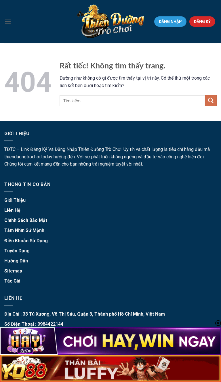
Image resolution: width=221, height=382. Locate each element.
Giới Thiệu (15, 200)
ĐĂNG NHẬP (170, 21)
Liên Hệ (12, 210)
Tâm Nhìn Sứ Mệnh (24, 230)
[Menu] (7, 21)
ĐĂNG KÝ (202, 21)
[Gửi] (211, 100)
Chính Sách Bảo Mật (25, 220)
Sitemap (13, 271)
